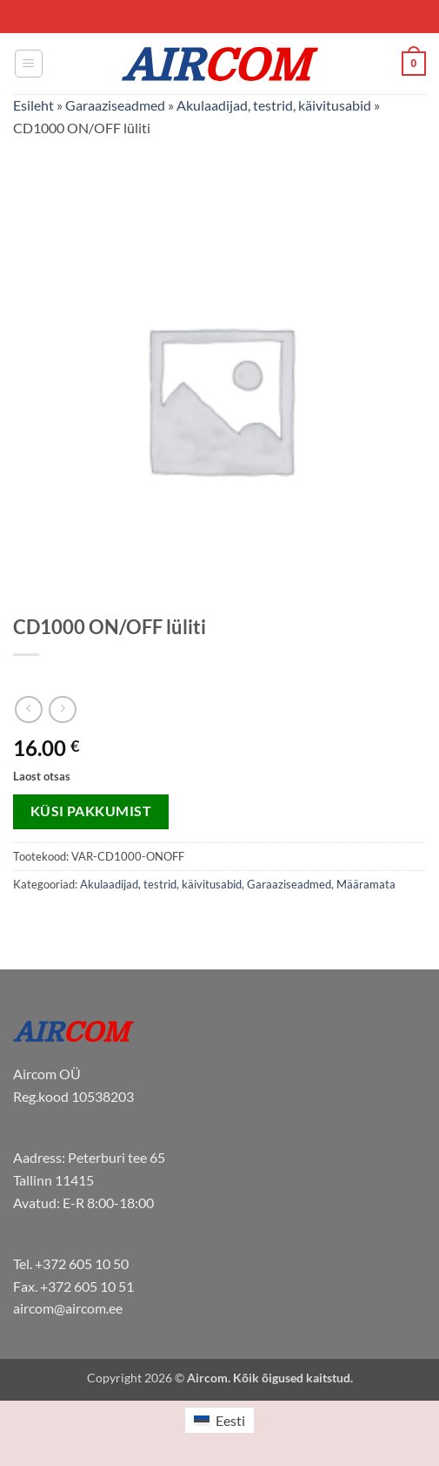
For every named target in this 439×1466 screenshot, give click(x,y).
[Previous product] (62, 709)
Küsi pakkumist (91, 811)
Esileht (33, 105)
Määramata (366, 884)
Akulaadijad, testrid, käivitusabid (273, 105)
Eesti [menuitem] (230, 1420)
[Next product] (28, 709)
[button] (29, 64)
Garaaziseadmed (115, 105)
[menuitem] (219, 1420)
